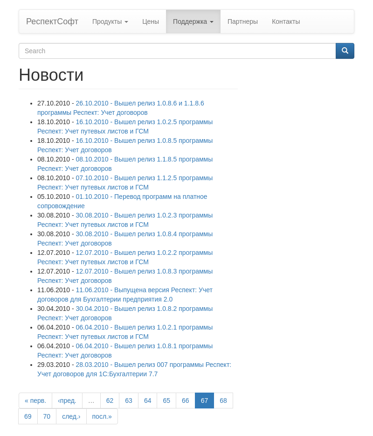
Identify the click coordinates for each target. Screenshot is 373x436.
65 (166, 400)
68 (223, 400)
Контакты (286, 21)
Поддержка (193, 21)
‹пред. (67, 400)
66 (185, 400)
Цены (150, 21)
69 (28, 416)
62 (110, 400)
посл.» (102, 416)
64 (148, 400)
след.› (71, 416)
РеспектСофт (52, 21)
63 (128, 400)
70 (47, 416)
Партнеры (243, 21)
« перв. (35, 400)
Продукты (110, 21)
